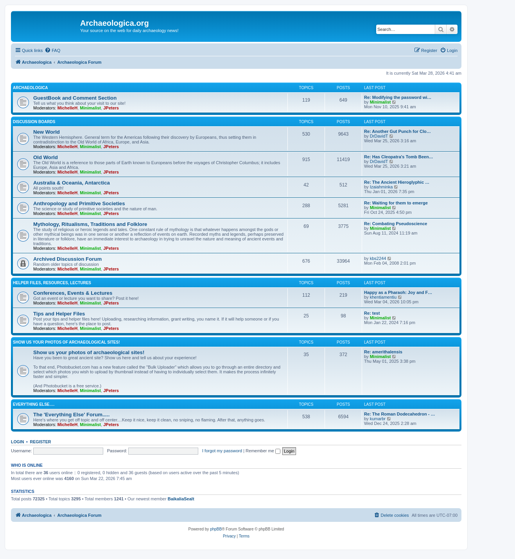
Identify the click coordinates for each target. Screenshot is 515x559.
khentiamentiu (383, 297)
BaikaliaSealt (181, 498)
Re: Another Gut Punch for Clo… (397, 131)
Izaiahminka (381, 187)
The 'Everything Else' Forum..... (71, 414)
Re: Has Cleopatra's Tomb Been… (398, 156)
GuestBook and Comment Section (75, 98)
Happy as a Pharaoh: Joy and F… (398, 292)
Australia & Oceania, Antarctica (71, 183)
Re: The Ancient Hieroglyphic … (396, 182)
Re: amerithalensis (383, 351)
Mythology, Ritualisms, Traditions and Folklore (90, 224)
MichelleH (67, 108)
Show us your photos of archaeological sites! (66, 342)
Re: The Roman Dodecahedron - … (399, 414)
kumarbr (378, 418)
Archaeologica (30, 88)
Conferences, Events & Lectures (72, 293)
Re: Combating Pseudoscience (395, 223)
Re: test (372, 313)
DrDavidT (379, 136)
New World (46, 132)
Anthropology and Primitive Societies (79, 203)
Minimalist (90, 108)
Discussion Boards (34, 122)
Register (40, 441)
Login (17, 441)
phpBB (216, 529)
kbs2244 (378, 258)
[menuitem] (52, 50)
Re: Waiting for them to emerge (396, 203)
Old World (45, 157)
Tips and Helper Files (59, 314)
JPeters (111, 108)
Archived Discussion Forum (67, 259)
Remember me (263, 450)
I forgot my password (222, 450)
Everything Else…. (33, 404)
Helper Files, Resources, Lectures (52, 283)
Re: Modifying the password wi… (397, 97)
